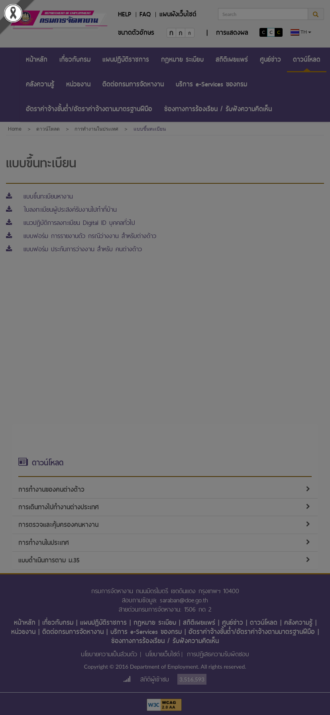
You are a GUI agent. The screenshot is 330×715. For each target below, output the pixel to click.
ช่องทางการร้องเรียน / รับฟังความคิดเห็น (218, 108)
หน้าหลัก (36, 59)
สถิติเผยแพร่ (232, 59)
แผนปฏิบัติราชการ (125, 59)
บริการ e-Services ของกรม (211, 84)
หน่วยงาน (78, 84)
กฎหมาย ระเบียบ (182, 59)
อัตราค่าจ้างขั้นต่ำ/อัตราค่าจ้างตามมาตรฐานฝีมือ (89, 108)
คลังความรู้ (40, 84)
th (301, 32)
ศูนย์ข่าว (270, 59)
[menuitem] (36, 60)
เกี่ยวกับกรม (74, 59)
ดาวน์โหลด (306, 59)
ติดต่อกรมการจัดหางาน (133, 84)
